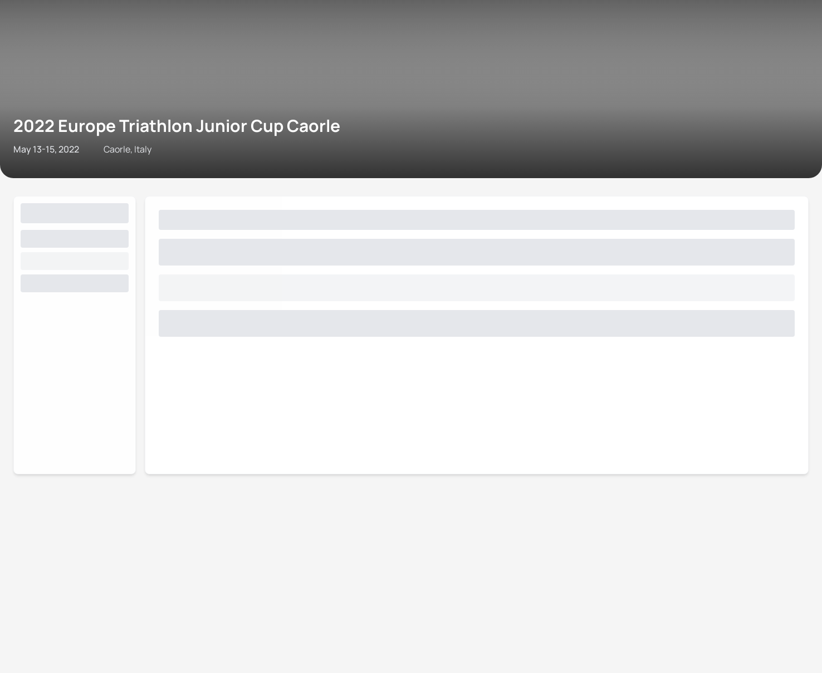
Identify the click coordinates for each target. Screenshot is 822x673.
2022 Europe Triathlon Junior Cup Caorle (178, 74)
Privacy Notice (316, 130)
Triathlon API (130, 130)
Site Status (181, 130)
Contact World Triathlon (53, 130)
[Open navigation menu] (12, 32)
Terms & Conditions (245, 130)
